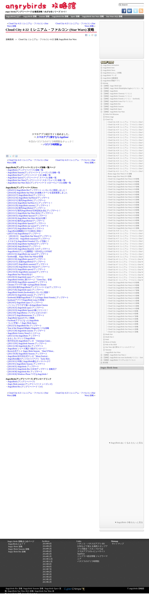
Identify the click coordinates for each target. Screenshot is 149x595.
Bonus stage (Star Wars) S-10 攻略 (120, 174)
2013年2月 (47, 582)
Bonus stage (109, 117)
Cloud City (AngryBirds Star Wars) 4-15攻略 (123, 296)
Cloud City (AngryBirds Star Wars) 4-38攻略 (123, 184)
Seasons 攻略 (44, 16)
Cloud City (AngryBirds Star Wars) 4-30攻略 (123, 205)
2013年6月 (47, 572)
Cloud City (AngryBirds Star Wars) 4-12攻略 (123, 303)
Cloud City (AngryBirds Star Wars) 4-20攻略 (123, 283)
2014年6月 (47, 546)
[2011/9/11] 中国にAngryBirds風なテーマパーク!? (29, 361)
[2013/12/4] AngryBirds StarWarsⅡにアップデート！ (30, 203)
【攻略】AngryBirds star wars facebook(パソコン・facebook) (125, 357)
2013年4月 (47, 577)
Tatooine (108, 350)
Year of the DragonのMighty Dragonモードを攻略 (28, 328)
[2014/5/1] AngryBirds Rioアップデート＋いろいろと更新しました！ (37, 190)
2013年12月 (48, 559)
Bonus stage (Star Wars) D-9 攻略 (119, 176)
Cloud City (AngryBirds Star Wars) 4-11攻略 (123, 306)
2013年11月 (48, 562)
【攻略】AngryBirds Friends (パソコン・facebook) (121, 99)
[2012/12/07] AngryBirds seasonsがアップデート (28, 264)
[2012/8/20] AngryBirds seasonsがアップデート (28, 282)
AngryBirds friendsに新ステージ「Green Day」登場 (30, 280)
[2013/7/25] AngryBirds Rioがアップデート (26, 228)
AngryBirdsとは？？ (16, 544)
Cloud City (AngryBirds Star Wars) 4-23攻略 (123, 223)
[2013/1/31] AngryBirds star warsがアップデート (28, 254)
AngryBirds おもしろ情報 (112, 73)
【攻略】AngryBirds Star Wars (114, 112)
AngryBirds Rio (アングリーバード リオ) (25, 387)
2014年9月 (47, 544)
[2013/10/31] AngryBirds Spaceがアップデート (27, 216)
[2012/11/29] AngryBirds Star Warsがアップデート (29, 267)
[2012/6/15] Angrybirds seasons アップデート (27, 295)
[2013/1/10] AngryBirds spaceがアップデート (27, 259)
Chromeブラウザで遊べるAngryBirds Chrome (27, 285)
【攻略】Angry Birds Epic (112, 86)
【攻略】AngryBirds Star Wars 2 (114, 355)
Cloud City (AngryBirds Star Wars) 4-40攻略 (123, 179)
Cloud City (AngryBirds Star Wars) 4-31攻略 (123, 202)
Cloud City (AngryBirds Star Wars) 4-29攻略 (123, 207)
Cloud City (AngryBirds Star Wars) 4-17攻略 (123, 290)
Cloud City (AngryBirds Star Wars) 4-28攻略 (123, 210)
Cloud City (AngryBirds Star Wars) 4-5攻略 (123, 321)
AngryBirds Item (109, 68)
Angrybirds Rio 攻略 (60, 16)
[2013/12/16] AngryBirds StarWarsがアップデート (29, 198)
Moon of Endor (110, 342)
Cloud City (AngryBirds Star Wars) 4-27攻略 (123, 213)
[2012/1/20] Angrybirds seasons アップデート (27, 331)
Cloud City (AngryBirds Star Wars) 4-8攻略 (123, 314)
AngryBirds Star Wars (113, 352)
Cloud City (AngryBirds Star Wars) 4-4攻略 (123, 324)
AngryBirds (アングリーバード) (21, 381)
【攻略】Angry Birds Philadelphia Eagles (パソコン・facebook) (126, 88)
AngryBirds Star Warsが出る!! (20, 274)
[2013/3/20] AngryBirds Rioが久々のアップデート (29, 249)
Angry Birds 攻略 (15, 546)
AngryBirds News (109, 70)
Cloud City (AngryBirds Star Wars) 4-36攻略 (123, 189)
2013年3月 (47, 579)
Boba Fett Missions (112, 114)
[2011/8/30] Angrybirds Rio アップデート (25, 372)
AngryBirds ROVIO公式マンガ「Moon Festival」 (28, 356)
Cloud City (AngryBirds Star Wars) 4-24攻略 (123, 220)
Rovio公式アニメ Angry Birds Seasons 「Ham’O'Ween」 (31, 351)
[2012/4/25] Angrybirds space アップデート (26, 308)
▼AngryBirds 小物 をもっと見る (129, 522)
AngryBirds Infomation (111, 65)
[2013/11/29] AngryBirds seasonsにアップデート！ (29, 205)
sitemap (105, 83)
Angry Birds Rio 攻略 (17, 552)
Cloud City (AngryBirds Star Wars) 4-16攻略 (123, 293)
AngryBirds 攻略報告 (110, 78)
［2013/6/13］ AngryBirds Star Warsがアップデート (30, 236)
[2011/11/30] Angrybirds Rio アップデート (25, 346)
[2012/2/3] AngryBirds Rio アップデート (25, 326)
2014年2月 (47, 556)
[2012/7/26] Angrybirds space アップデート (26, 290)
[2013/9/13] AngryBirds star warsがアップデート (28, 226)
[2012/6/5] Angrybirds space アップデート (25, 303)
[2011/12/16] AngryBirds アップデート (24, 336)
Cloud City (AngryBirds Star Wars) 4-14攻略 (123, 298)
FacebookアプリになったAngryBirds (23, 320)
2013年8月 (47, 567)
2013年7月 (47, 569)
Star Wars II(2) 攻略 (114, 16)
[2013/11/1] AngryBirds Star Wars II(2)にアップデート (30, 213)
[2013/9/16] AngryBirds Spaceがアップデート (27, 223)
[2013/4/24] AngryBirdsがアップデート (24, 246)
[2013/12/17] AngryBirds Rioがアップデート (26, 195)
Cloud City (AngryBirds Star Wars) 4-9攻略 (123, 311)
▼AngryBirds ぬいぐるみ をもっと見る (126, 443)
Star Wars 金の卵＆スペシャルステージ (120, 347)
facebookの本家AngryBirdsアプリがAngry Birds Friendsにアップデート (38, 297)
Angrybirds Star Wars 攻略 (93, 16)
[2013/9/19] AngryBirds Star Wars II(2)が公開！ (27, 218)
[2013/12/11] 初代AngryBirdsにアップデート (27, 200)
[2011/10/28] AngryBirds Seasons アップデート (27, 354)
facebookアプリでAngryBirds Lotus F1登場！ (27, 300)
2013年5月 (47, 574)
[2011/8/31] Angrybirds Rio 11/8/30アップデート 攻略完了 (32, 369)
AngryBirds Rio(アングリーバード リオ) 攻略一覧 (29, 175)
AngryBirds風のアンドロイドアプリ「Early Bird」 (29, 359)
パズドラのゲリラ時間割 (88, 561)
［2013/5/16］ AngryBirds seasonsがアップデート (29, 239)
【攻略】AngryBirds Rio (112, 104)
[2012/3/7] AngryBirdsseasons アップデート (26, 315)
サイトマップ (118, 544)
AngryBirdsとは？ (13, 16)
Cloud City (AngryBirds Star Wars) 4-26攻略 (123, 215)
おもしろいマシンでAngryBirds (21, 338)
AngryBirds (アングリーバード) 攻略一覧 (25, 170)
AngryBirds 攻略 (30, 16)
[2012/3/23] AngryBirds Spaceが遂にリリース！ (28, 310)
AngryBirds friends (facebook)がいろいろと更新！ (29, 292)
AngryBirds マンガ (110, 75)
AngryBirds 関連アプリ (111, 81)
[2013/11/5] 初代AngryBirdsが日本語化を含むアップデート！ (34, 211)
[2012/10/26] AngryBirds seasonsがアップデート (28, 272)
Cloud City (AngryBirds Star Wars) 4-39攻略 (123, 182)
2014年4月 (47, 551)
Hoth (107, 339)
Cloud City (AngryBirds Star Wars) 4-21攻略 (123, 228)
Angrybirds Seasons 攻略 (33, 588)
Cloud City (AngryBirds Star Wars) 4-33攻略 (123, 197)
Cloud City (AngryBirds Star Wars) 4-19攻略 (123, 285)
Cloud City (109, 119)
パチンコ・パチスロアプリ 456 (91, 544)
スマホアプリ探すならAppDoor (52, 137)
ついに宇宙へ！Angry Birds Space (22, 323)
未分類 (105, 363)
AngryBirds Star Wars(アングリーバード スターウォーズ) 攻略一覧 (36, 180)
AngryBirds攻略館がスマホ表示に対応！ (25, 231)
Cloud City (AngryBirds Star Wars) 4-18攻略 (123, 288)
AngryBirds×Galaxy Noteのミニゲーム (24, 333)
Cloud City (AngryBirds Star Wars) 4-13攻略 (123, 301)
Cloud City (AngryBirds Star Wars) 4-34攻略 (123, 194)
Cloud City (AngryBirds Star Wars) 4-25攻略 (123, 218)
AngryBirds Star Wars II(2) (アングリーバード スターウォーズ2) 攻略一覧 (39, 183)
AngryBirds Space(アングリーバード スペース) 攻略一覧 (32, 178)
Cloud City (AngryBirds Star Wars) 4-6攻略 (123, 319)
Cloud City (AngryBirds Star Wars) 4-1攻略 (123, 332)
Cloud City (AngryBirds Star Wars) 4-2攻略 (123, 329)
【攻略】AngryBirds (110, 91)
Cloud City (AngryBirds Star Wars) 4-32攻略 (123, 200)
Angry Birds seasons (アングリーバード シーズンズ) (30, 384)
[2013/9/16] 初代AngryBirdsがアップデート (26, 221)
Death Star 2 (109, 337)
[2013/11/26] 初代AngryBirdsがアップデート (27, 208)
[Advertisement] (28, 113)
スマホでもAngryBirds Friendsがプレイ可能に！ (29, 241)
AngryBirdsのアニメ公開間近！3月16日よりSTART (30, 251)
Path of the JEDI (111, 345)
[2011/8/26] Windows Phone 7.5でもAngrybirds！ (28, 374)
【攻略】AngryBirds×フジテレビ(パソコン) (119, 360)
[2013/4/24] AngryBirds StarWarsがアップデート (28, 244)
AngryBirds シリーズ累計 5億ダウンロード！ (27, 349)
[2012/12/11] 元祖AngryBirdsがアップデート (27, 262)
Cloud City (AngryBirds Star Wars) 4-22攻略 (123, 226)
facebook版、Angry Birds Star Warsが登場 (25, 257)
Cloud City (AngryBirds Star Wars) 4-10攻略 (123, 308)
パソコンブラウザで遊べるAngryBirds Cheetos (28, 305)
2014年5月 (47, 549)
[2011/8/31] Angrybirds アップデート (23, 366)
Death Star (109, 334)
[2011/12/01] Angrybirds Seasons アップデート (27, 343)
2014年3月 (47, 554)
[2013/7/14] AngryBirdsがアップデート (24, 234)
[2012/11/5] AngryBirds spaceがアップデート (27, 269)
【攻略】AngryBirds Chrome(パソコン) (117, 96)
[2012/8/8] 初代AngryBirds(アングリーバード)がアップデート (34, 287)
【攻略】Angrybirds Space (112, 109)
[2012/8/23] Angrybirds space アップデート (26, 277)
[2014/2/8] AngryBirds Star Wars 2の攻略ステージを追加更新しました (38, 193)
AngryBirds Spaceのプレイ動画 (21, 318)
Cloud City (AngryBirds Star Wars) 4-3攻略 (123, 327)
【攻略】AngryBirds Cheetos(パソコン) (117, 94)
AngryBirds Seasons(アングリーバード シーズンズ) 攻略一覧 (34, 173)
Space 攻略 (75, 16)
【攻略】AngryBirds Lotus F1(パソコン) (117, 101)
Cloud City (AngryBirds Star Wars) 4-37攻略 (123, 187)
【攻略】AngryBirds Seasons (113, 106)
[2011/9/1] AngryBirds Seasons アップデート (26, 364)
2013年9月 (47, 564)
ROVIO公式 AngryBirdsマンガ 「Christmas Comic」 (30, 341)
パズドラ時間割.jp (52, 144)
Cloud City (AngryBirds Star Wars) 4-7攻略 (123, 316)
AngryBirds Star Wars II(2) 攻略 (21, 591)
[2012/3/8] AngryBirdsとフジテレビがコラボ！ (28, 313)
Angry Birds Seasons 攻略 (18, 549)
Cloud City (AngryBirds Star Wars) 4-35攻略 (123, 192)
